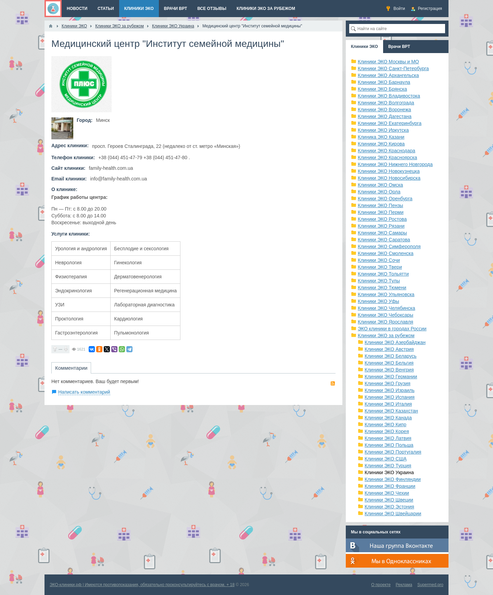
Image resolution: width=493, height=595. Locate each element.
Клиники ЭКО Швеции (389, 500)
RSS (333, 383)
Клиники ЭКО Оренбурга (385, 198)
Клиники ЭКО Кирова (381, 144)
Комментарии (71, 368)
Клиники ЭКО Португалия (393, 452)
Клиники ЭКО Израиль (390, 390)
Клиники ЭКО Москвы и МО (388, 61)
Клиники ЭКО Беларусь (391, 356)
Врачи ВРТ (399, 46)
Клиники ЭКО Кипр (385, 424)
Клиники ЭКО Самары (382, 233)
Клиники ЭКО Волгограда (386, 102)
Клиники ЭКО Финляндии (393, 479)
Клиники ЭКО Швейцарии (393, 513)
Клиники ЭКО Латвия (388, 438)
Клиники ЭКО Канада (388, 417)
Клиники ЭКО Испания (390, 397)
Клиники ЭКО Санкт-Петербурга (393, 68)
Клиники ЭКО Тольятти (383, 274)
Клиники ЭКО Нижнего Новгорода (395, 164)
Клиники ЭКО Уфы (378, 301)
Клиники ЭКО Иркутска (383, 130)
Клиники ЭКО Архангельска (388, 75)
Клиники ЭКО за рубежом (386, 335)
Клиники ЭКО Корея (387, 431)
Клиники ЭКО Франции (390, 486)
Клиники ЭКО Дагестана (385, 116)
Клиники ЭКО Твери (380, 267)
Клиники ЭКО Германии (391, 376)
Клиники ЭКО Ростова (382, 219)
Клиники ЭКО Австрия (389, 349)
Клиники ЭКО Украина (389, 472)
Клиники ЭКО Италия (388, 404)
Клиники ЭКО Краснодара (386, 150)
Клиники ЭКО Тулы (379, 280)
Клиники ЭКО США (386, 458)
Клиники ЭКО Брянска (382, 89)
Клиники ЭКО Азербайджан (395, 342)
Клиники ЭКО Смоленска (386, 253)
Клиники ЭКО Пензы (380, 205)
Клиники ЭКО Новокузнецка (389, 171)
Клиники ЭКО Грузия (387, 383)
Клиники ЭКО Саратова (384, 239)
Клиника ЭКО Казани (381, 137)
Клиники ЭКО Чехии (387, 493)
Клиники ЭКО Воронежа (384, 109)
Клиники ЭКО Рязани (381, 226)
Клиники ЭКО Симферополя (389, 246)
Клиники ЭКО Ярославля (385, 322)
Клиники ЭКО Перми (380, 212)
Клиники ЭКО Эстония (389, 506)
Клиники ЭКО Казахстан (391, 411)
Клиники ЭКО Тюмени (382, 287)
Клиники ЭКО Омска (380, 185)
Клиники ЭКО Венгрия (389, 369)
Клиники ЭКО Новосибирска (389, 178)
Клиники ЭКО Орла (379, 191)
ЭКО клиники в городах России (392, 328)
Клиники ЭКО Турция (388, 465)
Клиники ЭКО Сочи (379, 260)
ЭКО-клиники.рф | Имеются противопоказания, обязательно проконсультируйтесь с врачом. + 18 (142, 584)
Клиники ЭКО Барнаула (384, 82)
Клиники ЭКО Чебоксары (385, 315)
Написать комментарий (84, 392)
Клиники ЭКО (364, 46)
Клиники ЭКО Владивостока (389, 96)
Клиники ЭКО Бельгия (389, 363)
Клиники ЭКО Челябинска (386, 308)
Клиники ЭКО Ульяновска (386, 294)
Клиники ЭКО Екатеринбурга (389, 123)
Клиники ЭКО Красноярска (387, 157)
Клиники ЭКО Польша (389, 445)
